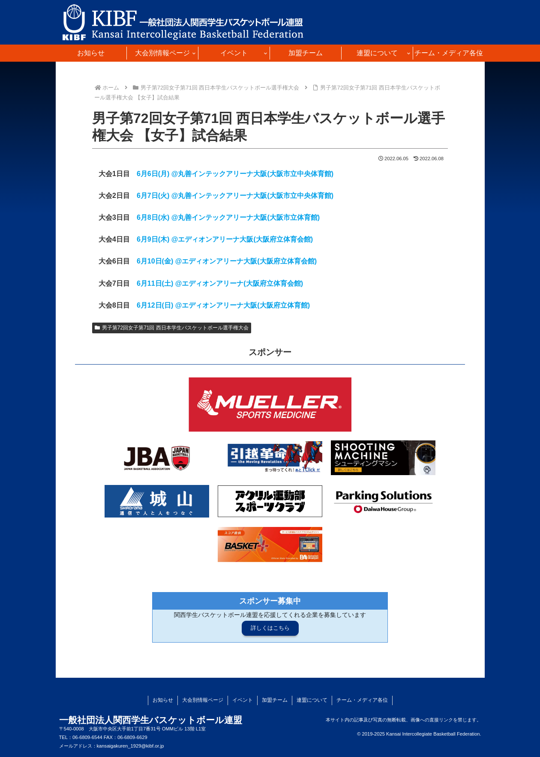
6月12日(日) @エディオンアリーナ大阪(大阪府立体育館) (223, 305)
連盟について (312, 700)
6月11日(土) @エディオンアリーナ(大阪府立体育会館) (220, 283)
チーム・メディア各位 (362, 700)
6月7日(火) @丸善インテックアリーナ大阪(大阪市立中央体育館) (235, 195)
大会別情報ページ (202, 700)
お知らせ (163, 700)
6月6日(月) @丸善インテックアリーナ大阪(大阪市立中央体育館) (235, 173)
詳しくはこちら (270, 628)
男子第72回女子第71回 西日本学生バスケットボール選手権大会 (172, 328)
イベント (242, 700)
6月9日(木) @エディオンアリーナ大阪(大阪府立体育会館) (225, 239)
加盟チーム (275, 700)
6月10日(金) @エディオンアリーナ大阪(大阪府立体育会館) (227, 261)
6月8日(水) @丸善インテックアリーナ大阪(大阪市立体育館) (228, 217)
